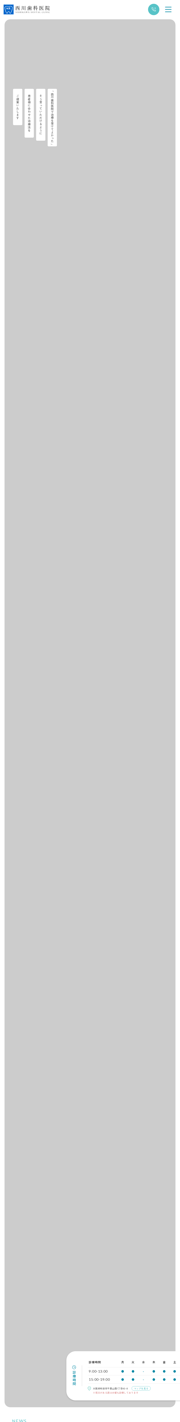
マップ (151, 1388)
